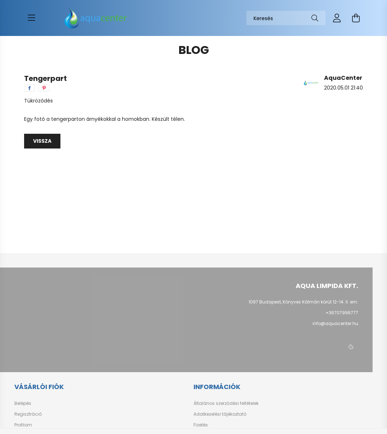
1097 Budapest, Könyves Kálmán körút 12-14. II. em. (303, 302)
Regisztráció (28, 414)
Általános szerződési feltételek (226, 403)
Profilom (23, 425)
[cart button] (356, 18)
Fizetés (201, 425)
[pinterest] (44, 88)
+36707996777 (341, 313)
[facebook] (29, 88)
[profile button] (337, 18)
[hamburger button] (31, 18)
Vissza (42, 141)
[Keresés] (285, 18)
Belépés (22, 403)
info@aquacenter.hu (335, 323)
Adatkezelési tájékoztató (220, 414)
